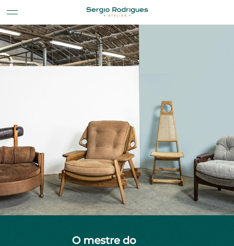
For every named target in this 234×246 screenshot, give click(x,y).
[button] (12, 12)
